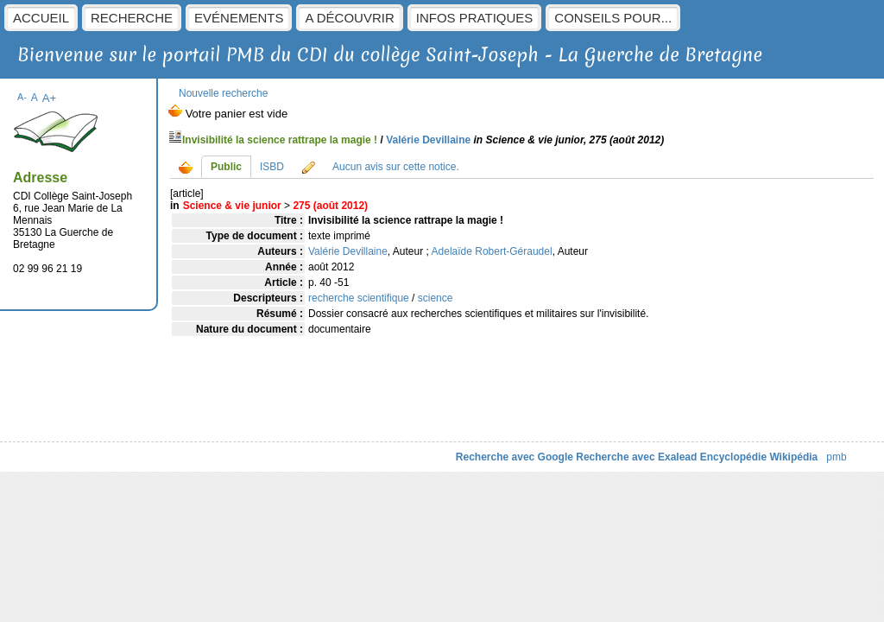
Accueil (41, 17)
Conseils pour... (613, 17)
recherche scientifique (358, 298)
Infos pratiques (475, 17)
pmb (836, 457)
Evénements (238, 17)
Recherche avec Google (514, 457)
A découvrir (349, 17)
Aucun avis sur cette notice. (395, 167)
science (435, 298)
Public (226, 167)
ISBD (272, 167)
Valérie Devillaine (428, 140)
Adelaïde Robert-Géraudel (492, 251)
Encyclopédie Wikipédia (759, 457)
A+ (49, 98)
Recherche (132, 17)
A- (22, 97)
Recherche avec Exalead (636, 457)
